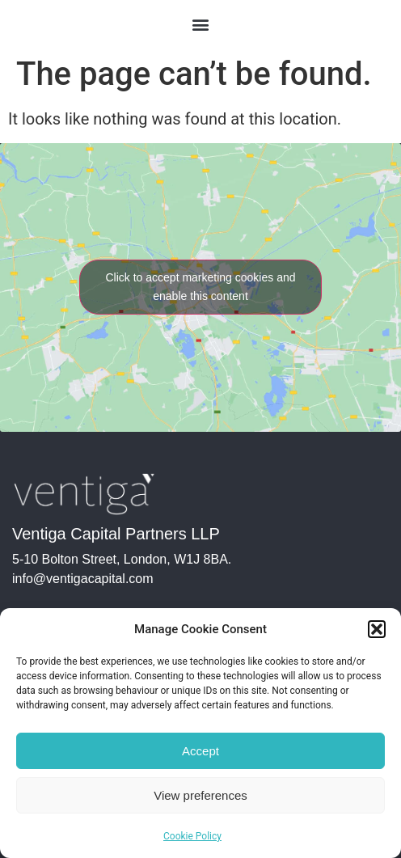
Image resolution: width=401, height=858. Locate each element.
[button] (377, 629)
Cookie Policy (192, 836)
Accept (200, 751)
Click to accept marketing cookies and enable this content (201, 286)
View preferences (200, 795)
